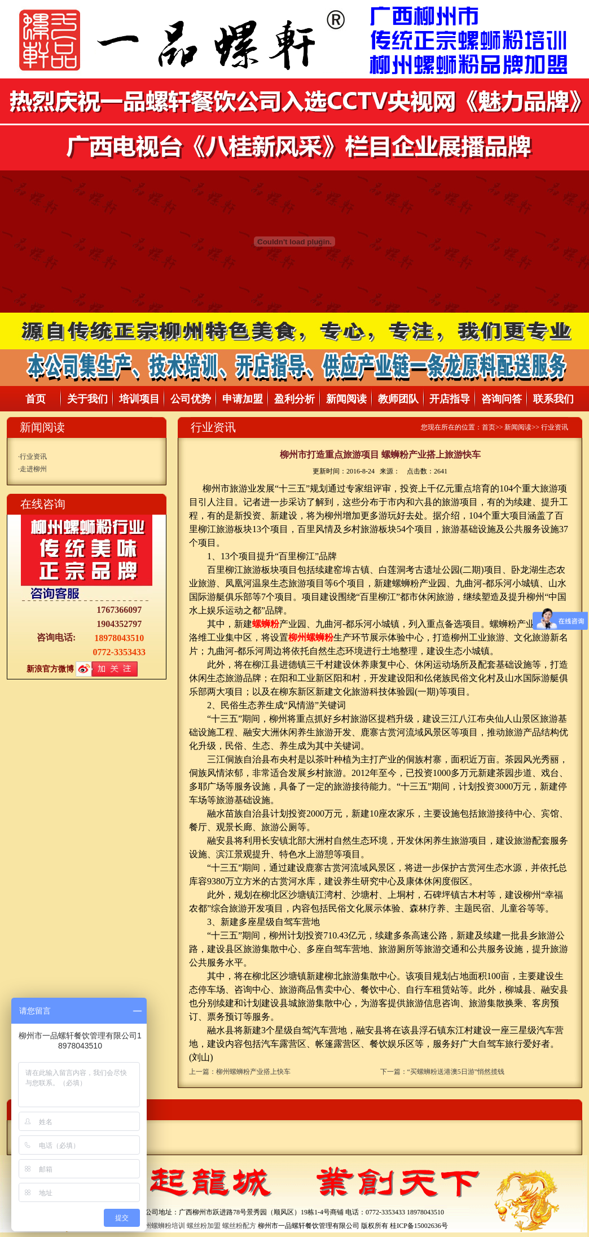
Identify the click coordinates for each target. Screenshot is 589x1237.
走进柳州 (33, 469)
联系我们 (553, 399)
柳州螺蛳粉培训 (161, 1226)
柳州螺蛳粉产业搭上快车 (253, 1072)
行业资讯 (33, 456)
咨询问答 (501, 399)
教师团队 (398, 399)
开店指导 (449, 399)
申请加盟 (242, 399)
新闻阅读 (346, 399)
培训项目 (139, 399)
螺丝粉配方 (239, 1226)
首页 (35, 399)
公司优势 (190, 399)
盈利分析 (294, 399)
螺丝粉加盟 (204, 1226)
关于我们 (87, 399)
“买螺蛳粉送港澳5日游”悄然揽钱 (456, 1072)
